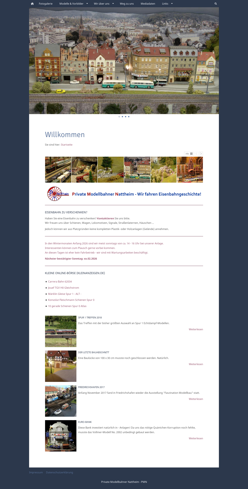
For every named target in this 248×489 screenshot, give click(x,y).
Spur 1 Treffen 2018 (90, 317)
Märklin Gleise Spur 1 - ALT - (64, 294)
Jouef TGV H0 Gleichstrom (63, 287)
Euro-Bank (85, 421)
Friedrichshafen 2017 (91, 387)
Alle (187, 153)
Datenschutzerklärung (59, 472)
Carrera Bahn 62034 (60, 281)
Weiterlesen (196, 329)
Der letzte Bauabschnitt (93, 352)
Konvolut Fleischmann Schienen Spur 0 (71, 300)
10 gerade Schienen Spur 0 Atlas (67, 306)
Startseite (66, 144)
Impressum (36, 472)
